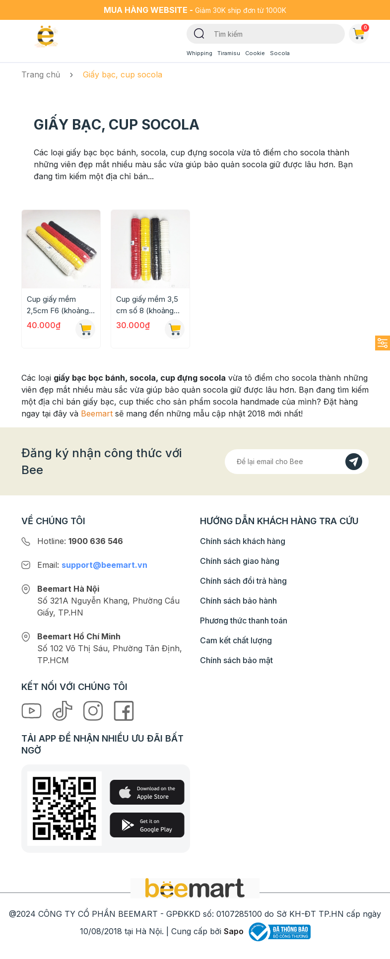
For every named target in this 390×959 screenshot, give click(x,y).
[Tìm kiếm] (199, 33)
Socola (280, 53)
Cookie (255, 53)
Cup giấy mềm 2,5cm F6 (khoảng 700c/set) (58, 305)
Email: (92, 565)
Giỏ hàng (361, 32)
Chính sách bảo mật (236, 660)
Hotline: (80, 541)
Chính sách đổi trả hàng (243, 581)
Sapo (234, 931)
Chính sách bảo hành (238, 601)
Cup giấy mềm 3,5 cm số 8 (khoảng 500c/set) (147, 305)
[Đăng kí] (353, 462)
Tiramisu (228, 53)
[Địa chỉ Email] (297, 461)
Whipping (199, 53)
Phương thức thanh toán (243, 620)
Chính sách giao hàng (239, 561)
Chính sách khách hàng (242, 541)
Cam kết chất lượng (236, 640)
